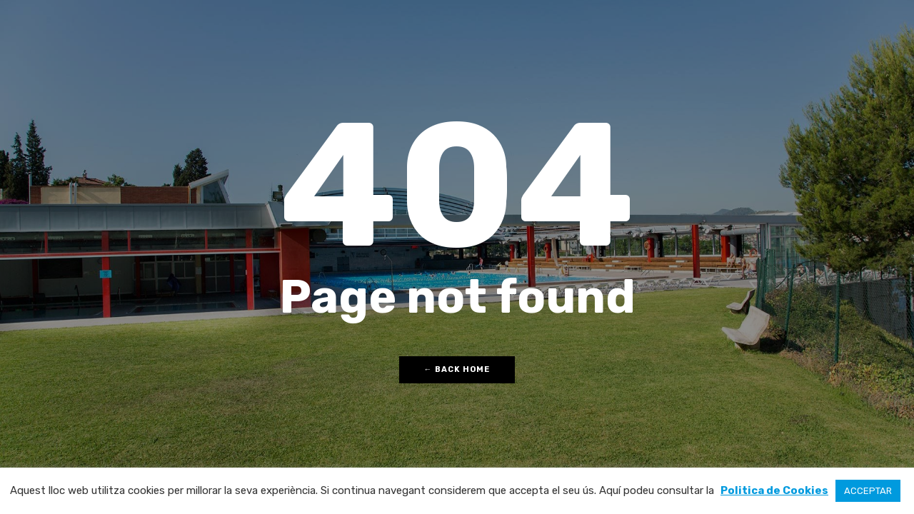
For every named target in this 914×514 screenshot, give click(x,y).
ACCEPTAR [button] (868, 490)
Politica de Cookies (774, 490)
